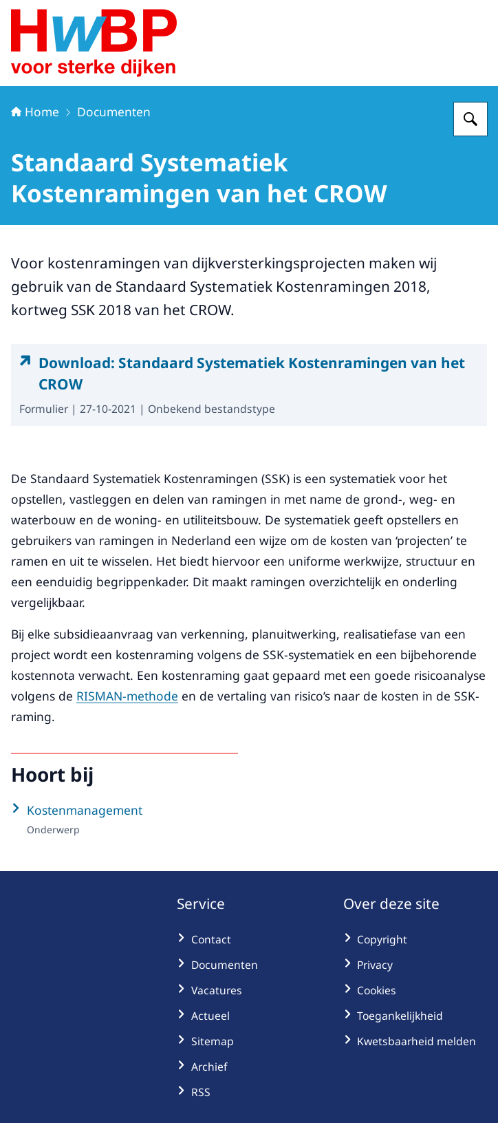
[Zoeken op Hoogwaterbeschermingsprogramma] (470, 119)
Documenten (114, 111)
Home (35, 111)
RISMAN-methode (127, 695)
